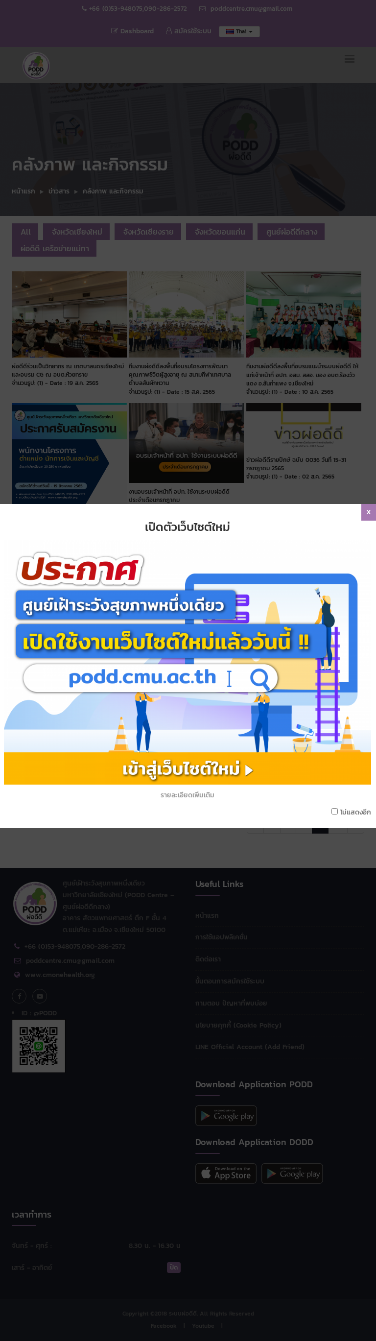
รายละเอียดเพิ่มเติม (187, 795)
